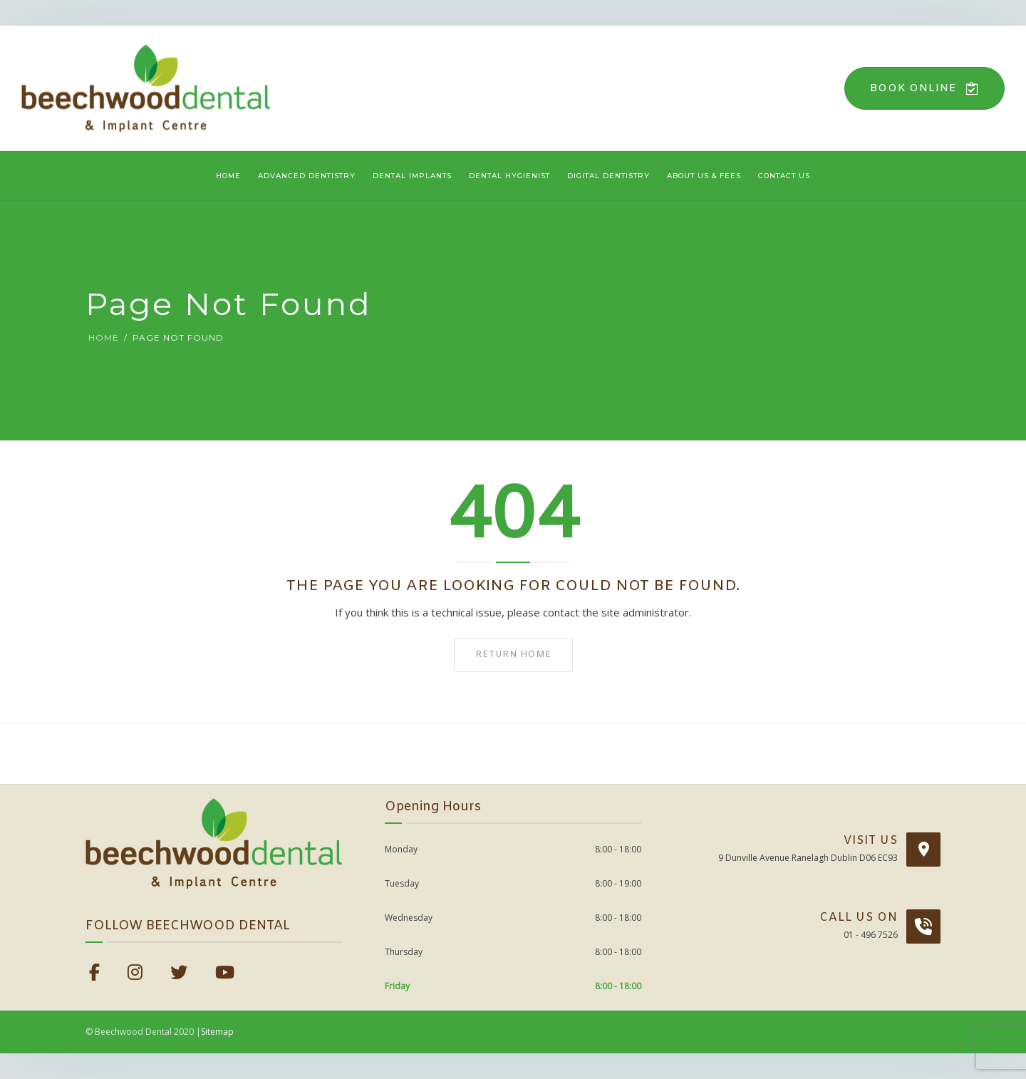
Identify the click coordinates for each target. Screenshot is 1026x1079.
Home (228, 175)
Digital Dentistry (608, 175)
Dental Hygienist (509, 175)
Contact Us (784, 175)
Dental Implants (412, 175)
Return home (513, 655)
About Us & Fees (704, 175)
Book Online (924, 88)
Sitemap (217, 1032)
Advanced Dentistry (307, 175)
